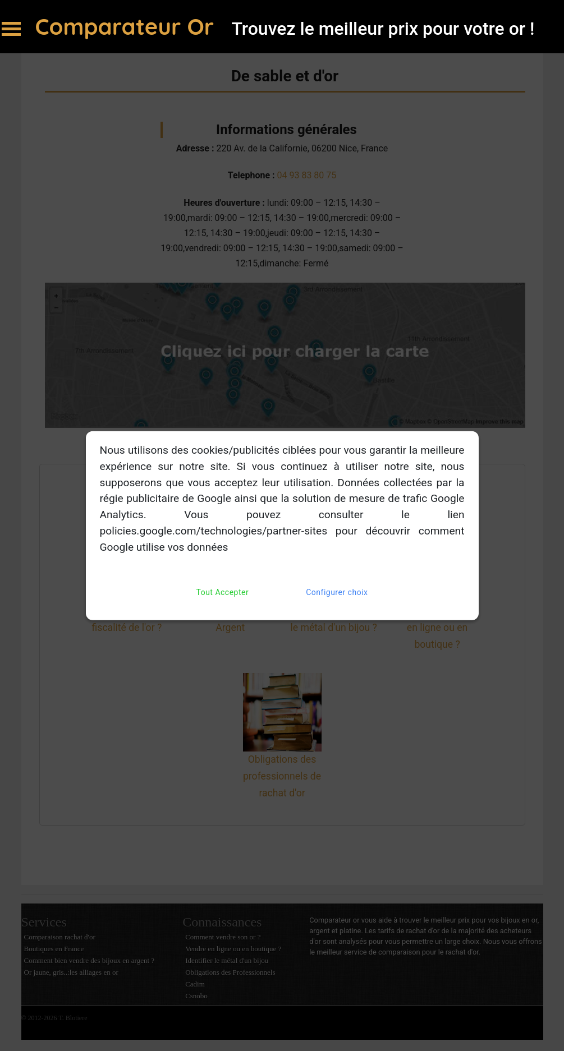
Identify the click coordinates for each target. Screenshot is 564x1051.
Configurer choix (336, 592)
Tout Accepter (223, 592)
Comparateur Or (128, 26)
